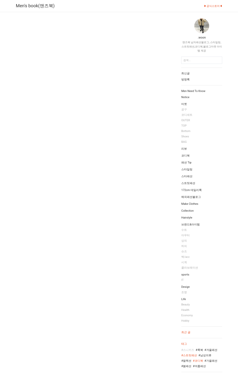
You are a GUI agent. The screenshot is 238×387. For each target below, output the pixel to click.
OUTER (185, 120)
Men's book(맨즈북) (35, 5)
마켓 (184, 104)
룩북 (200, 350)
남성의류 (205, 355)
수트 (184, 230)
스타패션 (186, 176)
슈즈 (184, 251)
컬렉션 (187, 360)
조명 (184, 292)
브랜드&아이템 (190, 224)
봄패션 (187, 366)
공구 (184, 109)
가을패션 (211, 360)
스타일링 (186, 169)
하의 (184, 246)
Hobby (185, 320)
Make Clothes (189, 204)
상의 (184, 240)
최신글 (185, 73)
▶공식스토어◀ (213, 5)
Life (183, 299)
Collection (187, 210)
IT (182, 280)
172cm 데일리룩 (191, 190)
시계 (184, 262)
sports (185, 274)
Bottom (185, 131)
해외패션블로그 (191, 197)
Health (185, 310)
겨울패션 (211, 350)
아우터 (185, 235)
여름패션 (200, 366)
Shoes (185, 136)
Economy (187, 315)
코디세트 (186, 115)
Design (185, 287)
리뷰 (184, 148)
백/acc (185, 257)
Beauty (185, 304)
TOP (184, 125)
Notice (185, 97)
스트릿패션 (188, 183)
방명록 (185, 79)
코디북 (185, 155)
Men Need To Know (193, 91)
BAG (184, 142)
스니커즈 (188, 350)
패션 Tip (186, 162)
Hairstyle (186, 217)
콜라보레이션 (189, 267)
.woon (202, 37)
